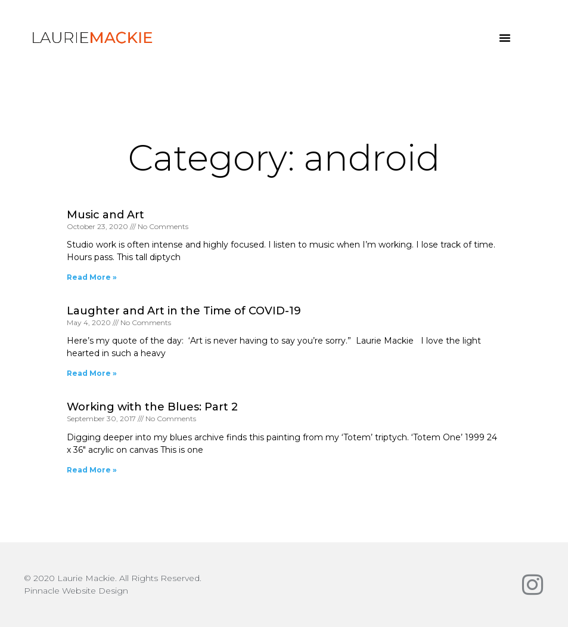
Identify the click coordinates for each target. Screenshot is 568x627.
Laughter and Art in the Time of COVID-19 (184, 310)
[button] (505, 38)
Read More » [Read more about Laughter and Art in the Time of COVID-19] (92, 373)
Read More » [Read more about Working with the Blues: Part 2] (92, 469)
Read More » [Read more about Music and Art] (92, 277)
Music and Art (105, 214)
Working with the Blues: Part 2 (152, 406)
